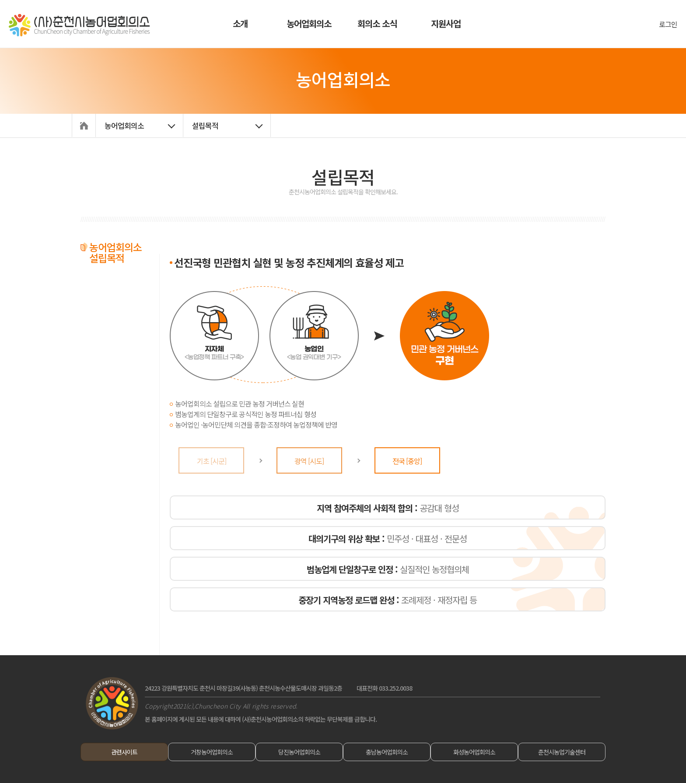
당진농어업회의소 (299, 752)
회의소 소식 (377, 23)
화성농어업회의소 (474, 752)
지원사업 (446, 23)
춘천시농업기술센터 (561, 752)
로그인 (668, 24)
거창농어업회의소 (212, 752)
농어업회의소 (309, 23)
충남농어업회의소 (387, 752)
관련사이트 (124, 752)
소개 (240, 23)
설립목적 (205, 125)
